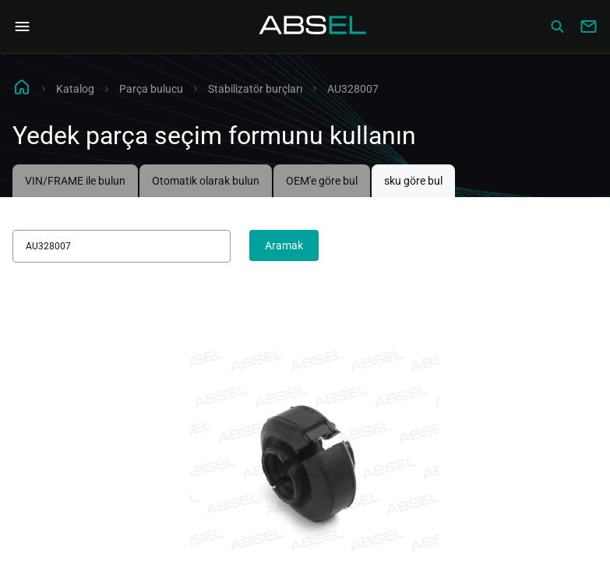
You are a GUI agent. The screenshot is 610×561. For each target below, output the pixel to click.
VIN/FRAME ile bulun (75, 181)
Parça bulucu (151, 89)
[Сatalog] (557, 26)
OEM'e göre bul (322, 181)
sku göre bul (413, 181)
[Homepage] (313, 26)
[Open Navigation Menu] (21, 26)
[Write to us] (588, 26)
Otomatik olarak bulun (205, 181)
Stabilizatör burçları (255, 89)
